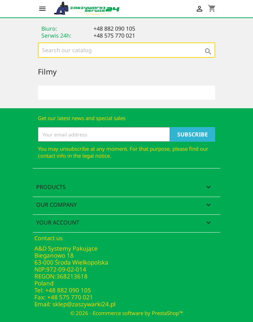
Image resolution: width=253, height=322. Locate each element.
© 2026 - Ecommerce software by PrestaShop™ (126, 312)
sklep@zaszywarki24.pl (83, 304)
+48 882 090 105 (114, 28)
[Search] (126, 50)
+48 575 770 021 (114, 35)
